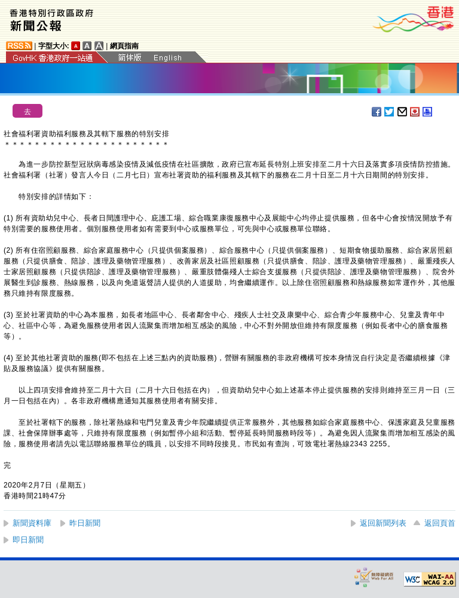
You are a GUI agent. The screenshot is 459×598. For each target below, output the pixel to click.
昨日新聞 (84, 523)
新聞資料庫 (32, 523)
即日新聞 (28, 539)
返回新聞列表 (383, 523)
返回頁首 (439, 523)
